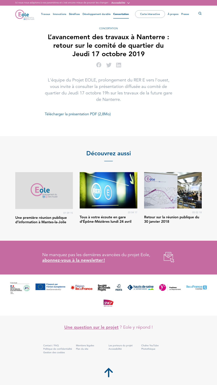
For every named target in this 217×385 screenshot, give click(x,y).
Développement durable (97, 14)
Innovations (59, 14)
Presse (185, 14)
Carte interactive (150, 14)
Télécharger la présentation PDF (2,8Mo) (78, 114)
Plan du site (82, 348)
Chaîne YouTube (150, 345)
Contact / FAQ (51, 345)
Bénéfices (74, 14)
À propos (173, 14)
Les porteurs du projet (120, 345)
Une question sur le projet (91, 327)
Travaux (45, 14)
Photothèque (148, 348)
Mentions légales (85, 345)
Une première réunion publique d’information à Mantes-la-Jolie (41, 219)
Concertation (121, 14)
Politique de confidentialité (57, 348)
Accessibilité (118, 2)
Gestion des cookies (54, 352)
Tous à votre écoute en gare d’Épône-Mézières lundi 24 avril (105, 219)
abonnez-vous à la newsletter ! (73, 260)
